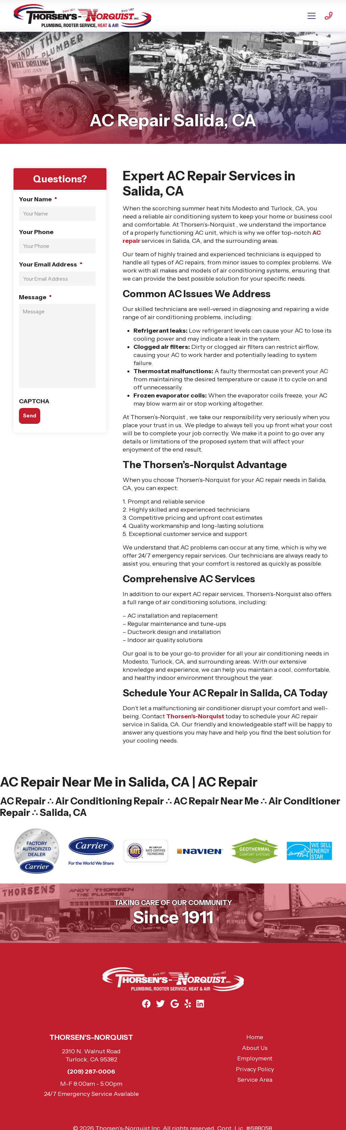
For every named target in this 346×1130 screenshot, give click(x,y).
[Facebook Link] (145, 1003)
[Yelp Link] (188, 1003)
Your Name (38, 199)
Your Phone (36, 231)
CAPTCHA (34, 401)
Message (35, 297)
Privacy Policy (254, 1069)
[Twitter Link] (160, 1003)
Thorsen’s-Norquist (196, 716)
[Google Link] (174, 1003)
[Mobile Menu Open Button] (311, 16)
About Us (255, 1048)
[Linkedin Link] (201, 1003)
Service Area (255, 1080)
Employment (255, 1058)
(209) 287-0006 (91, 1072)
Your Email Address (50, 264)
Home (255, 1037)
